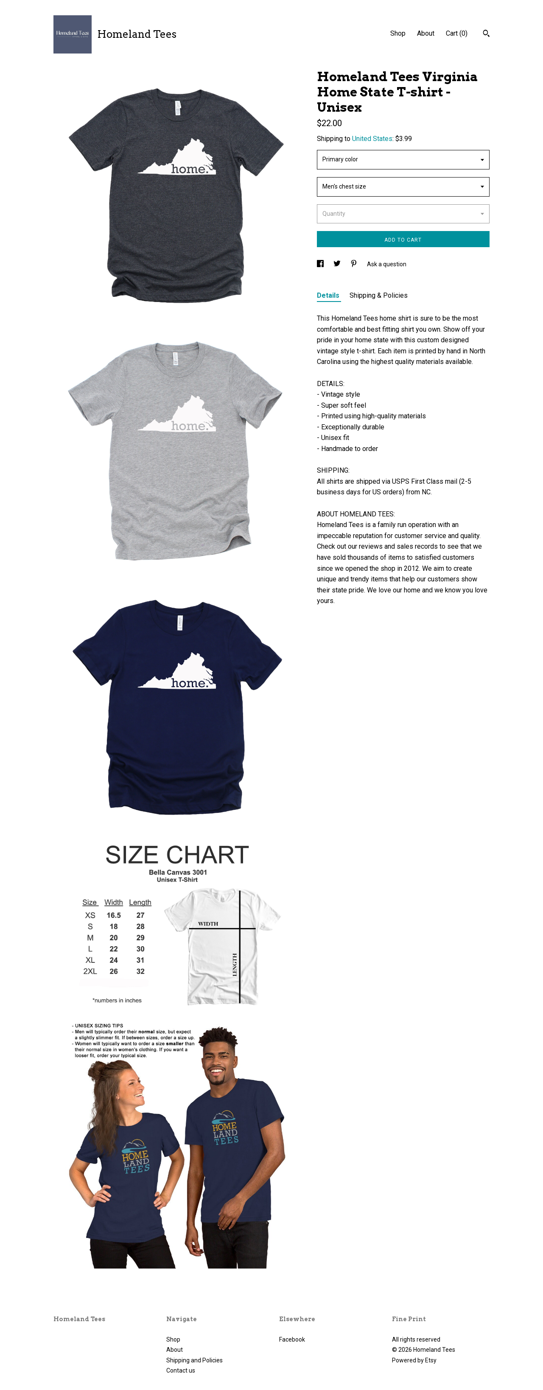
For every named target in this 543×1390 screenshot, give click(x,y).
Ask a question (386, 264)
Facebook (292, 1339)
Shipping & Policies (379, 295)
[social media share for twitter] (337, 264)
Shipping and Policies (194, 1360)
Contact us (180, 1370)
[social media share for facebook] (321, 264)
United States (372, 139)
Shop (398, 33)
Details (329, 295)
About (425, 33)
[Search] (486, 34)
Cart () (456, 33)
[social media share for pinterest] (354, 264)
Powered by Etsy (414, 1360)
